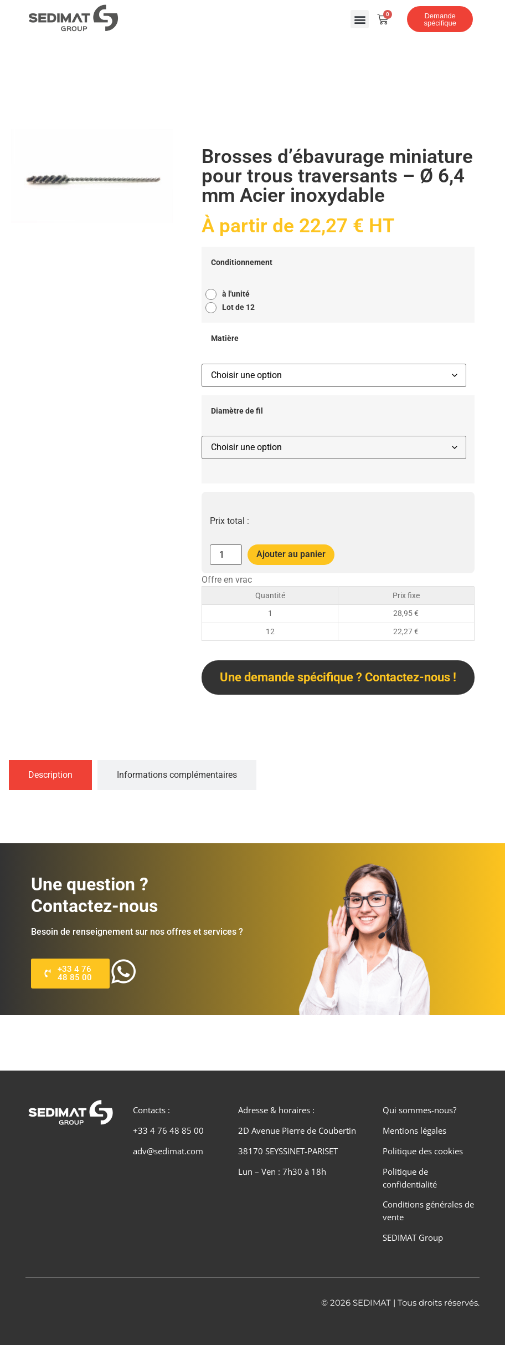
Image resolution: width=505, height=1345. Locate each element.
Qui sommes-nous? (419, 1109)
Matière (225, 339)
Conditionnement (241, 263)
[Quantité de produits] (226, 554)
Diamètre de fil (237, 411)
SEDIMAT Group (413, 1237)
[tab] (50, 775)
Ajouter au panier (291, 554)
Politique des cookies (423, 1151)
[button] (360, 19)
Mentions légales (414, 1130)
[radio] (230, 294)
